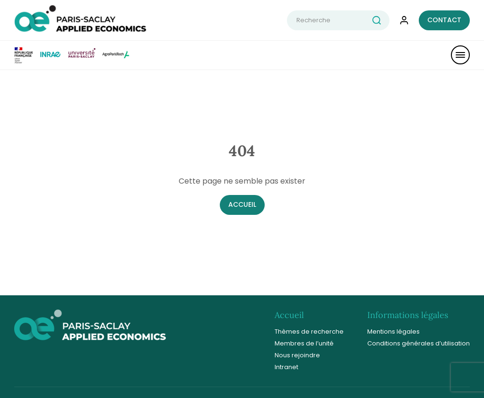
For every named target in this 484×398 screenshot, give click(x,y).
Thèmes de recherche (309, 331)
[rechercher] (380, 20)
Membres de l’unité (304, 343)
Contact (444, 20)
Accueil (242, 204)
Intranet (286, 367)
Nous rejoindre (297, 355)
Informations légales (407, 315)
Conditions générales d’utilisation (418, 343)
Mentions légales (393, 331)
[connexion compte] (404, 20)
